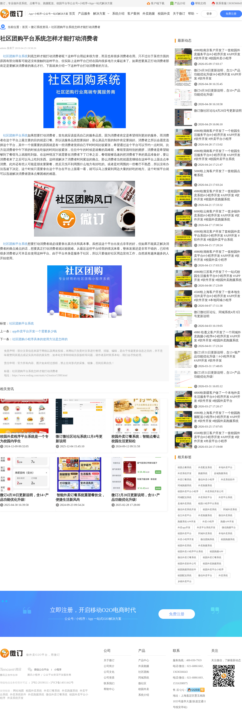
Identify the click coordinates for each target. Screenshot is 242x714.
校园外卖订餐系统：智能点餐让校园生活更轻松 (135, 439)
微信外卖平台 (205, 575)
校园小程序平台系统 (208, 503)
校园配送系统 (184, 575)
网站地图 (18, 690)
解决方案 (99, 13)
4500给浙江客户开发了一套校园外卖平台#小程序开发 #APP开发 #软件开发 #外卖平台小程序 (217, 437)
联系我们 (109, 683)
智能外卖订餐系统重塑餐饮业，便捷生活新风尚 (80, 497)
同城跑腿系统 (184, 485)
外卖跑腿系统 (205, 485)
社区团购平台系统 (15, 56)
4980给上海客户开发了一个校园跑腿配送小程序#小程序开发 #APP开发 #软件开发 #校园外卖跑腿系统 (217, 417)
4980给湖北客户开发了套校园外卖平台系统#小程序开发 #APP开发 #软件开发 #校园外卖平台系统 (217, 235)
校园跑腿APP (216, 551)
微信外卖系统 (225, 515)
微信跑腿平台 (229, 527)
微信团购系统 (207, 539)
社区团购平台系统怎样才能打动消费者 (75, 27)
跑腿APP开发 (227, 521)
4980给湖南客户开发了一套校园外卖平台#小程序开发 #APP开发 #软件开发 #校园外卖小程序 (217, 255)
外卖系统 (223, 575)
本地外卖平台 (225, 467)
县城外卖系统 (184, 503)
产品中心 (143, 660)
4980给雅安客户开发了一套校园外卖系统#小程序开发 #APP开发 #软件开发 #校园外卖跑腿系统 (217, 195)
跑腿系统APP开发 (187, 521)
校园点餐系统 (184, 467)
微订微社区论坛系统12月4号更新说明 (79, 439)
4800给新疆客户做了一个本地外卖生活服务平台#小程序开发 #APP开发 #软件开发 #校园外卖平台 (217, 396)
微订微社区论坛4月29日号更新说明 (218, 110)
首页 (72, 13)
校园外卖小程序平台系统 (190, 551)
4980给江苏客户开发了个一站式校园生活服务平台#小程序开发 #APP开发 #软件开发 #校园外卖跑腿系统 (218, 275)
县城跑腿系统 (221, 473)
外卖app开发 (184, 527)
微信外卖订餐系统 (187, 557)
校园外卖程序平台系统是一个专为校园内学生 (24, 439)
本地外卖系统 (225, 533)
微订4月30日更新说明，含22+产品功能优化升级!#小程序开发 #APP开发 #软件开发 (217, 74)
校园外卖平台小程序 (188, 491)
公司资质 (109, 677)
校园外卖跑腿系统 (212, 563)
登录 (209, 13)
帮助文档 (200, 3)
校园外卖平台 (184, 533)
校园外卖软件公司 (187, 563)
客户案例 (133, 13)
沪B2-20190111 (40, 682)
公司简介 (109, 666)
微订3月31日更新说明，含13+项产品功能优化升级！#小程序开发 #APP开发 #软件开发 (217, 356)
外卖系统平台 (205, 497)
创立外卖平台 (184, 515)
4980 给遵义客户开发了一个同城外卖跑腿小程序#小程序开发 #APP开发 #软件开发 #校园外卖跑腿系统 (217, 336)
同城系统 (143, 677)
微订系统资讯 (39, 27)
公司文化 (109, 671)
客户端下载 (157, 3)
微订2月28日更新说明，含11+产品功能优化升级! (135, 497)
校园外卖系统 (210, 509)
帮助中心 (109, 689)
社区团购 (143, 671)
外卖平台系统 (225, 497)
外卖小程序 (208, 521)
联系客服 (229, 3)
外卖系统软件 (228, 479)
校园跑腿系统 (228, 539)
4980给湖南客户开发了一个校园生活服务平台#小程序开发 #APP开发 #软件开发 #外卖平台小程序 (217, 134)
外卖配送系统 (205, 467)
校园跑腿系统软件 (187, 569)
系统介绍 (118, 13)
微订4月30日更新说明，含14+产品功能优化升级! (24, 497)
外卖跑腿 (149, 13)
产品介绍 (179, 3)
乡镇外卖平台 (184, 581)
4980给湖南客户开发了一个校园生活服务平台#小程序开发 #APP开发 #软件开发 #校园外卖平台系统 (217, 155)
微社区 (142, 683)
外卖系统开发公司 (214, 491)
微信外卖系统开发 (187, 509)
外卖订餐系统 (184, 479)
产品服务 (84, 13)
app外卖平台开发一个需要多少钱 (34, 331)
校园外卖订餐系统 (212, 557)
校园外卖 (164, 13)
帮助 (191, 13)
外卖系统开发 (184, 473)
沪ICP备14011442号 (62, 682)
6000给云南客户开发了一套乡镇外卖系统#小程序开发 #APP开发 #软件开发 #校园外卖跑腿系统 (217, 215)
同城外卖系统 (230, 509)
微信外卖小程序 (206, 479)
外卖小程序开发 (186, 539)
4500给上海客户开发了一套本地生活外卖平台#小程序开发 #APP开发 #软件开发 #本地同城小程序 (217, 296)
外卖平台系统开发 (206, 527)
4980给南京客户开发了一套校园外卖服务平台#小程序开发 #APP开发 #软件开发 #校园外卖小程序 (217, 54)
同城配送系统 (184, 497)
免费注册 (231, 13)
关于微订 (179, 13)
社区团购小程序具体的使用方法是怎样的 (40, 339)
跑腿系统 (202, 473)
